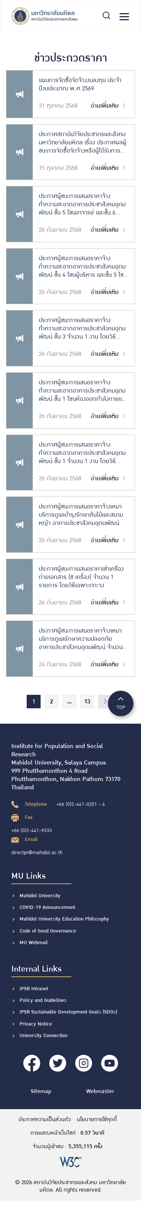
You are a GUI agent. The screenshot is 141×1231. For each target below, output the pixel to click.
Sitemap (41, 1091)
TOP (120, 702)
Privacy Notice (36, 1024)
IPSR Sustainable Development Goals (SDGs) (68, 1012)
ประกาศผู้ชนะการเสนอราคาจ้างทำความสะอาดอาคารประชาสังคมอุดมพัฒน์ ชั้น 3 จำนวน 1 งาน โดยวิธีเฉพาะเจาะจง (82, 328)
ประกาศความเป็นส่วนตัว (44, 1119)
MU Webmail (34, 942)
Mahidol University (40, 896)
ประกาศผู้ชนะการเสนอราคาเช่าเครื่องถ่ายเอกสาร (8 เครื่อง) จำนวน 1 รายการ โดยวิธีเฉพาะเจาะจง (81, 577)
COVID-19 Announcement (48, 907)
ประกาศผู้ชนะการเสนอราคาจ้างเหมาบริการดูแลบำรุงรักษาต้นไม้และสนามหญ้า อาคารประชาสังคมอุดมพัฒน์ (81, 515)
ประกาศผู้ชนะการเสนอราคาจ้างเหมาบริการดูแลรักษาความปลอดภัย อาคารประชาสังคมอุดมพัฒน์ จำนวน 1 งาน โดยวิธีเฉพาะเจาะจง (83, 639)
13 (87, 701)
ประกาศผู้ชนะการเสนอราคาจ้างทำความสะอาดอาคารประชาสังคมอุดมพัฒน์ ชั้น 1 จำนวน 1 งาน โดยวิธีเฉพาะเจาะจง (82, 453)
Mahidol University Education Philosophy (64, 919)
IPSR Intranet (34, 989)
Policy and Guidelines (43, 1000)
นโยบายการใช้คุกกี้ (97, 1119)
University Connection (43, 1035)
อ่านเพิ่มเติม (109, 106)
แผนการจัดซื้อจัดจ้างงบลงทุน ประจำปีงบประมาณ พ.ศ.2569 (80, 84)
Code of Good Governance (48, 931)
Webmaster (100, 1091)
